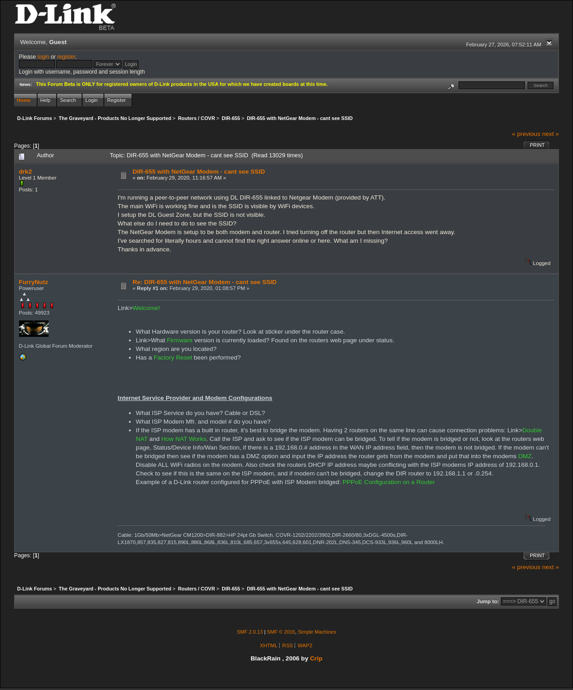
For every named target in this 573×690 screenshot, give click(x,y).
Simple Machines (317, 632)
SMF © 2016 (281, 632)
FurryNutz (33, 282)
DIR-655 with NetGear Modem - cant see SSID (199, 171)
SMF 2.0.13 (250, 632)
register (66, 57)
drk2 (25, 171)
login (43, 57)
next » (550, 133)
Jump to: (488, 601)
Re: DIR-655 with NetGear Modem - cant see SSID (205, 282)
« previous (526, 133)
